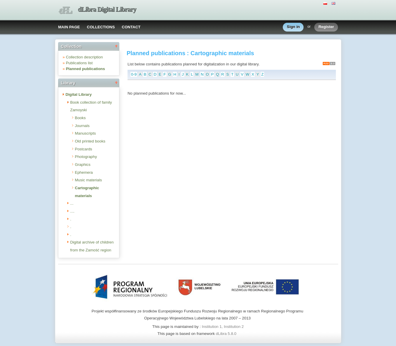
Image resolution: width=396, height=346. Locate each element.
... (72, 203)
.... (72, 211)
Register (326, 27)
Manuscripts (85, 133)
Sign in (293, 27)
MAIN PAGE (69, 27)
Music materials (88, 180)
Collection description (84, 57)
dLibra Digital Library (107, 9)
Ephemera (84, 172)
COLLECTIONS (101, 27)
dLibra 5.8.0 (227, 333)
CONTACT (131, 27)
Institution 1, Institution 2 (223, 326)
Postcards (83, 149)
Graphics (82, 164)
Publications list (79, 63)
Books (80, 118)
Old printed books (90, 141)
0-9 (134, 74)
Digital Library (79, 94)
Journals (82, 126)
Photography (86, 156)
